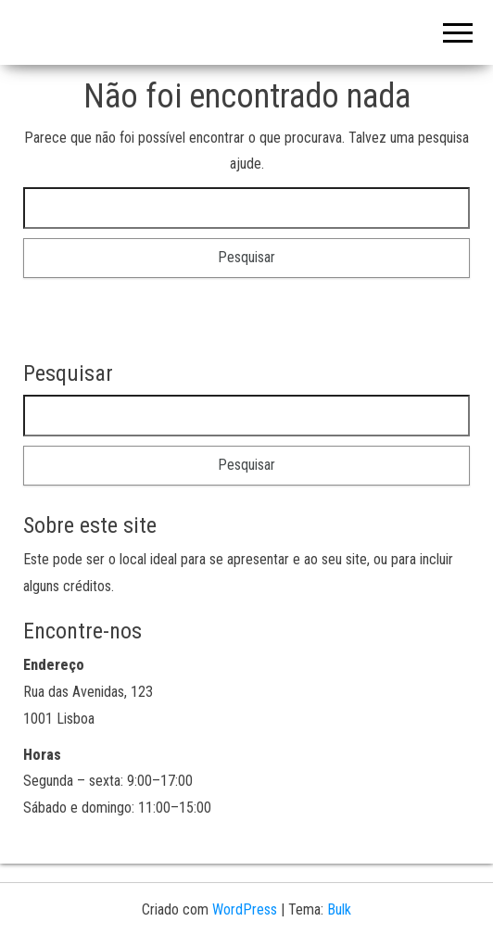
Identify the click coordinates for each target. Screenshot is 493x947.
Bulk (339, 909)
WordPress (244, 909)
